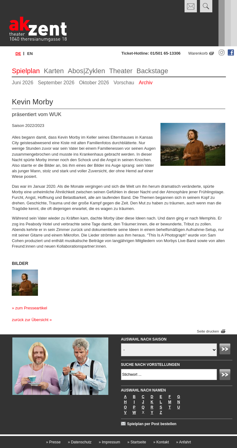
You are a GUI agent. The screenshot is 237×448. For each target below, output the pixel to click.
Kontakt (161, 442)
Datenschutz (80, 442)
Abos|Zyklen (86, 71)
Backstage (152, 71)
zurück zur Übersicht (30, 319)
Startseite (136, 442)
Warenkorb (198, 53)
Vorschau (124, 82)
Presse (53, 442)
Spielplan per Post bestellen (152, 424)
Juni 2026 (22, 82)
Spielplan (26, 71)
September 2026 (56, 82)
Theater (120, 71)
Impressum (109, 442)
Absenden (225, 349)
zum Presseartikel (31, 308)
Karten (54, 71)
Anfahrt (183, 442)
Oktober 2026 (94, 82)
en (30, 53)
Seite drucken (208, 331)
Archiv (145, 82)
